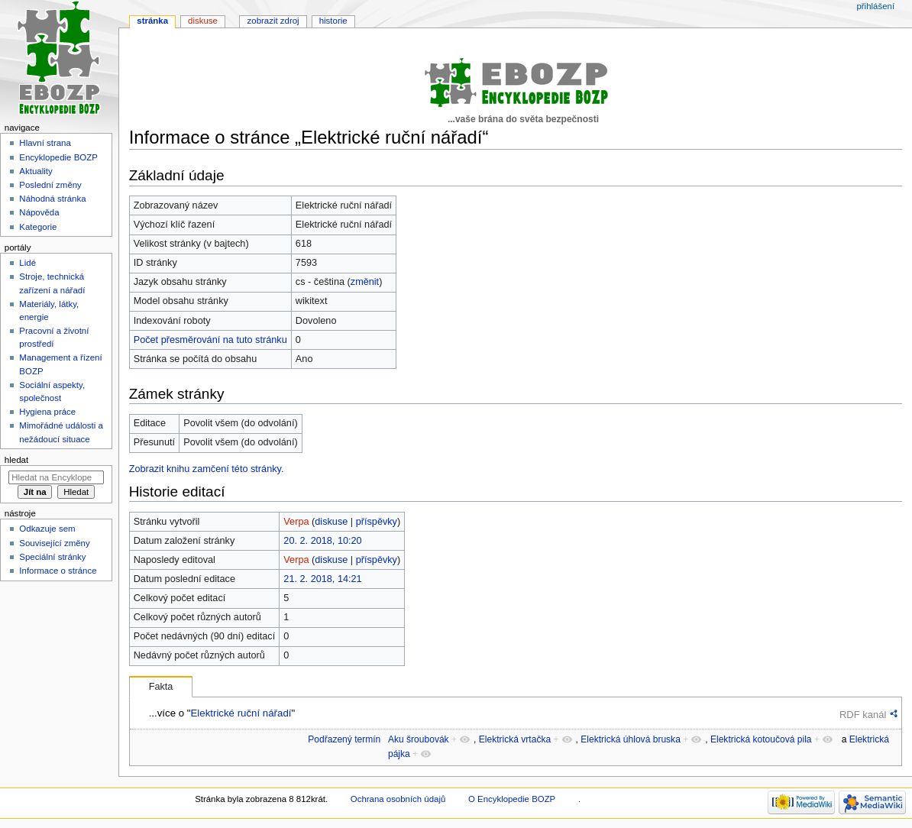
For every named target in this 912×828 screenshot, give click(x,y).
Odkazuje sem (47, 528)
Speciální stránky (52, 556)
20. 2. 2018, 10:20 (322, 540)
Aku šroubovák (418, 739)
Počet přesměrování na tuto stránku (210, 340)
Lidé (27, 262)
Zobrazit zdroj (273, 20)
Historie (333, 20)
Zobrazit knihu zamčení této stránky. (206, 469)
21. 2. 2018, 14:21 (322, 579)
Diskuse (203, 20)
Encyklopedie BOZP (58, 157)
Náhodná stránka (52, 198)
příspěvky (376, 521)
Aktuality (35, 171)
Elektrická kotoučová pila (761, 739)
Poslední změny (50, 184)
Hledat (16, 459)
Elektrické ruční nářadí (240, 713)
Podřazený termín (344, 739)
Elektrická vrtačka (515, 739)
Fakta (161, 686)
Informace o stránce (57, 570)
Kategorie (38, 226)
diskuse (331, 521)
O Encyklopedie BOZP (511, 799)
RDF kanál (862, 714)
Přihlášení (875, 6)
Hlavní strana (44, 142)
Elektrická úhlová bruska (631, 739)
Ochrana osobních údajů (398, 799)
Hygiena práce (47, 411)
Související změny (54, 543)
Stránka (152, 20)
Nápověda (39, 212)
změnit (365, 282)
